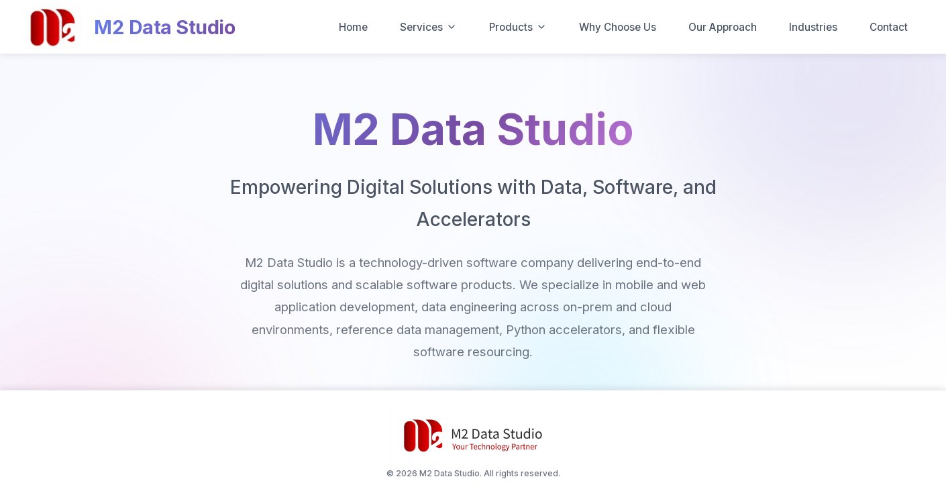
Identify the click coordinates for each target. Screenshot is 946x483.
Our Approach (722, 27)
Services (428, 27)
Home (353, 27)
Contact (889, 27)
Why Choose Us (617, 27)
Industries (813, 27)
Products (518, 27)
